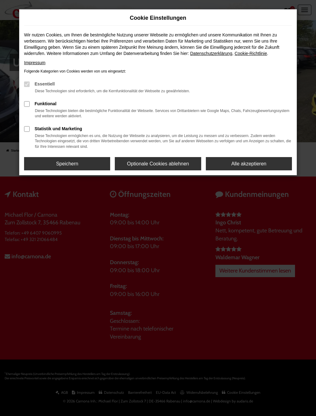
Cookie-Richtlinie (251, 53)
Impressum (34, 62)
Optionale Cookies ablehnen (158, 163)
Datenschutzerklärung (211, 53)
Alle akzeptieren (248, 163)
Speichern (67, 163)
